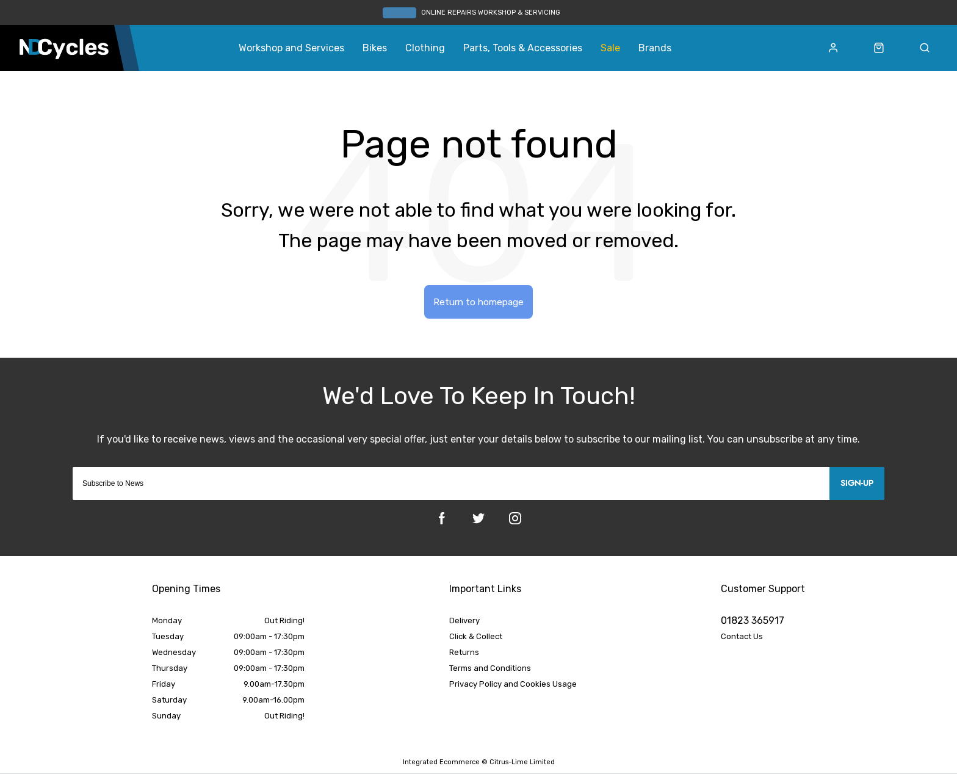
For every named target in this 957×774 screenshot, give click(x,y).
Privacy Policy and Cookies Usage (513, 685)
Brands (654, 48)
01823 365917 (752, 622)
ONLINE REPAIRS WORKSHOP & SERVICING (490, 12)
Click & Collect (475, 637)
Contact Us (742, 637)
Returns (464, 653)
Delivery (464, 621)
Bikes (375, 48)
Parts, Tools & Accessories (522, 48)
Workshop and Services (291, 48)
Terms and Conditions (490, 669)
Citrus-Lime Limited (522, 763)
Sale (610, 48)
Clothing (425, 48)
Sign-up (856, 484)
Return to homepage (479, 302)
